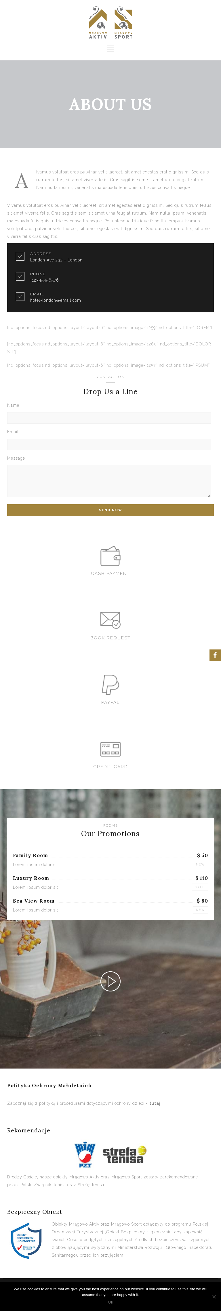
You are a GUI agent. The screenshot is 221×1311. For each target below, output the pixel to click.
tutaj (155, 1103)
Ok (110, 1302)
